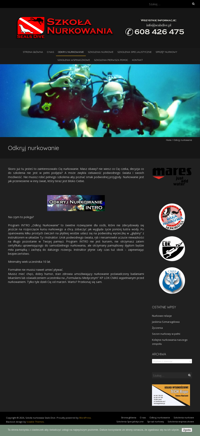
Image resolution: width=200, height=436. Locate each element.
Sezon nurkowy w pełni (166, 334)
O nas (50, 51)
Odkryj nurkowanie (71, 51)
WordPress (85, 417)
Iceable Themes (35, 421)
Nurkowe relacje (162, 316)
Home (168, 140)
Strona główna (33, 51)
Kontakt (137, 59)
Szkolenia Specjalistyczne (134, 51)
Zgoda (187, 429)
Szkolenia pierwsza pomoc (111, 59)
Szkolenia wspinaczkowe (73, 59)
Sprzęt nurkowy (166, 51)
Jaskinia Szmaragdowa (166, 322)
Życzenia (157, 328)
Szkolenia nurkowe (100, 51)
